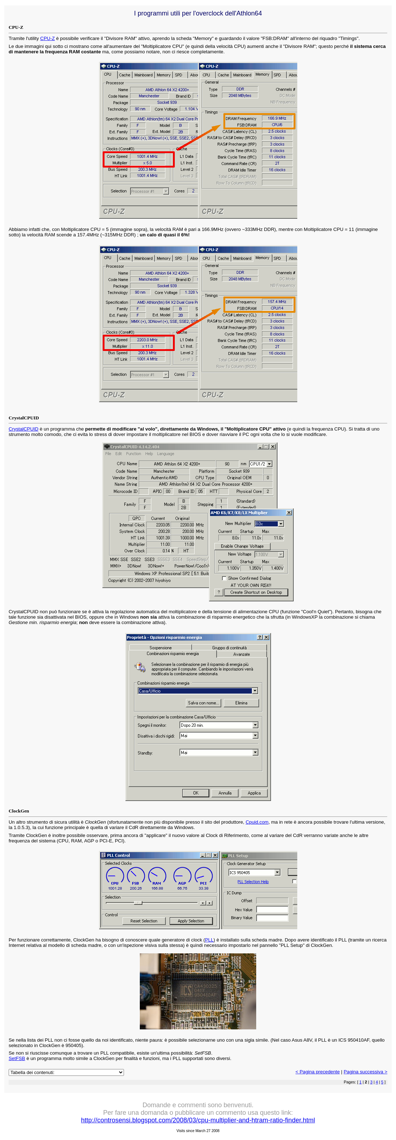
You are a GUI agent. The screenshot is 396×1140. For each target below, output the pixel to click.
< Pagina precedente (317, 1071)
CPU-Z (47, 38)
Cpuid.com (257, 822)
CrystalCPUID (24, 429)
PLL (209, 940)
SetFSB (17, 1058)
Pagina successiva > (365, 1071)
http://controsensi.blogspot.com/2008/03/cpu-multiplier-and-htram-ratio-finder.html (198, 1120)
